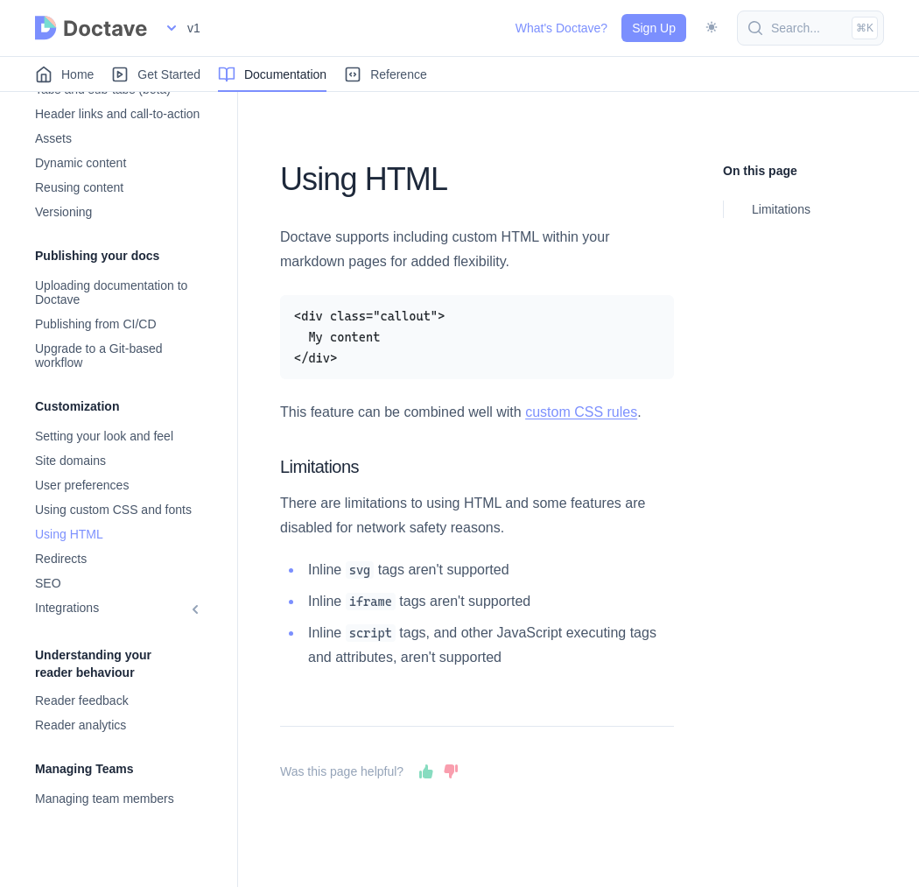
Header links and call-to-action (117, 114)
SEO (48, 583)
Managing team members (104, 799)
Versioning (63, 212)
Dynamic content (80, 163)
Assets (53, 138)
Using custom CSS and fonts (113, 510)
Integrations (67, 608)
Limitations (781, 209)
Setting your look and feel (104, 436)
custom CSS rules (581, 412)
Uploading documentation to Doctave (111, 292)
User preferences (82, 485)
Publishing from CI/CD (96, 324)
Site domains (70, 461)
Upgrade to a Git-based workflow (99, 355)
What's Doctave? (561, 28)
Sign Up (654, 28)
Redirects (61, 559)
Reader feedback (82, 700)
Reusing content (79, 187)
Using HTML (69, 534)
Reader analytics (80, 725)
